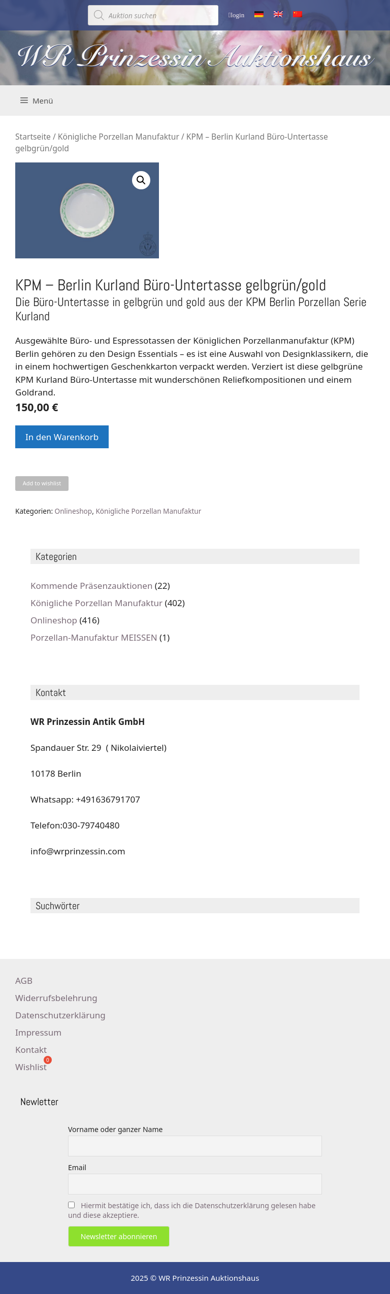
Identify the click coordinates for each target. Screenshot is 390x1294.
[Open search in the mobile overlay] (153, 15)
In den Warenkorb (62, 437)
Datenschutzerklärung (60, 1015)
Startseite (33, 136)
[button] (141, 180)
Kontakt (31, 1049)
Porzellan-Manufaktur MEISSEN (93, 637)
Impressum (38, 1032)
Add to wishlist (42, 483)
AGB (23, 980)
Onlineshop (73, 511)
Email (77, 1167)
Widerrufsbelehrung (56, 998)
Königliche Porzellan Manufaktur (118, 136)
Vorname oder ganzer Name (115, 1129)
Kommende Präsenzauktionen (91, 585)
